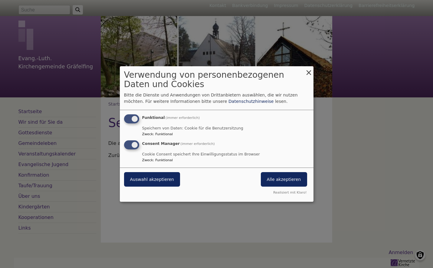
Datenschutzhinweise (251, 101)
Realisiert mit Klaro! (290, 192)
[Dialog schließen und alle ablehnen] (308, 70)
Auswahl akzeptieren (152, 179)
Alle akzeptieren (284, 179)
